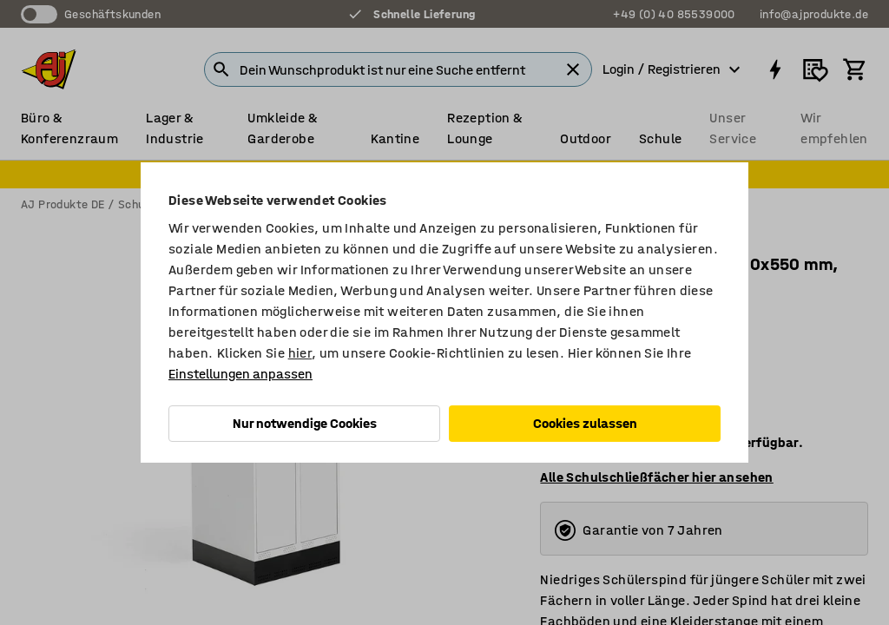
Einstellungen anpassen (240, 373)
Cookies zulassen (585, 423)
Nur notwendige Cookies (305, 423)
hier (300, 353)
